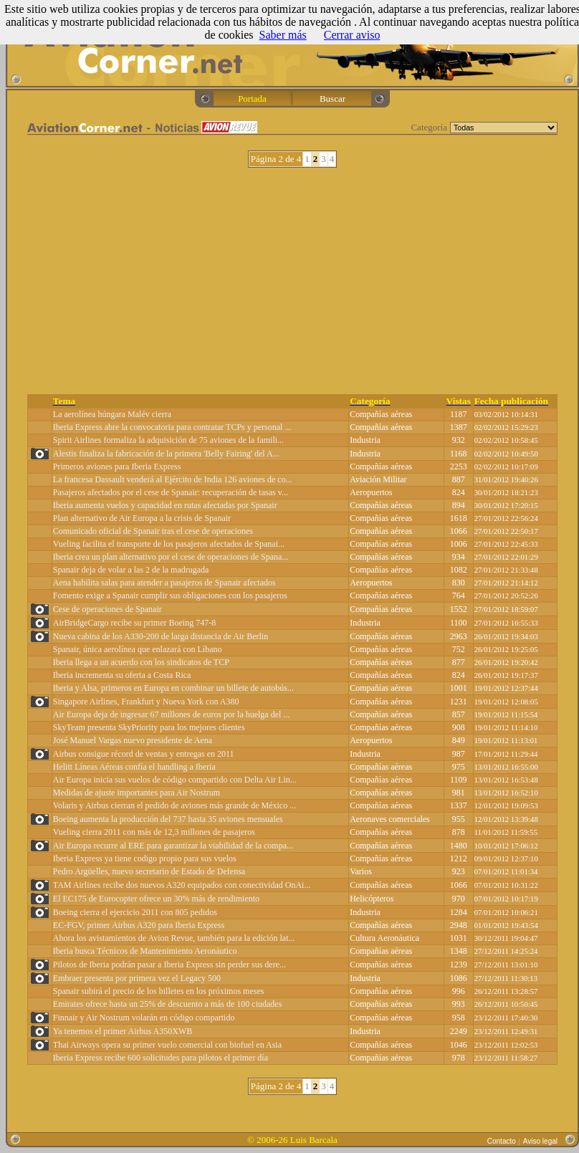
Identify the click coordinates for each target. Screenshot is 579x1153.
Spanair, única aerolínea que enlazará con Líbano (137, 649)
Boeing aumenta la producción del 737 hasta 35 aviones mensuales (168, 819)
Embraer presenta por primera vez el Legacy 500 (137, 978)
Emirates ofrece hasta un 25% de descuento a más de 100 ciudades (167, 1004)
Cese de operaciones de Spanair (107, 609)
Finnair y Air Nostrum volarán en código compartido (144, 1018)
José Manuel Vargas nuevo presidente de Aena (132, 740)
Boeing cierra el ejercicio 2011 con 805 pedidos (135, 912)
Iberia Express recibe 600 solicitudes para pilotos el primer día (160, 1058)
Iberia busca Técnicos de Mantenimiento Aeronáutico (145, 951)
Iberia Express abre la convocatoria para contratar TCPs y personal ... (172, 427)
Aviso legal (540, 1141)
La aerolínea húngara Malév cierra (112, 414)
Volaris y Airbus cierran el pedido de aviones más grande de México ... (174, 805)
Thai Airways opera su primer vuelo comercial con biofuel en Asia (167, 1045)
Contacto (501, 1141)
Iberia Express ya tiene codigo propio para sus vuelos (144, 858)
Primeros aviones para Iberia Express (117, 466)
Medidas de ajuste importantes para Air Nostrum (136, 793)
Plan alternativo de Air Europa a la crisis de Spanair (142, 518)
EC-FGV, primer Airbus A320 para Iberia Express (138, 925)
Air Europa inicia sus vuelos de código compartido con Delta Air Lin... (175, 780)
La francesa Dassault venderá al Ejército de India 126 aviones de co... (172, 479)
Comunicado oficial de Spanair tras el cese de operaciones (153, 531)
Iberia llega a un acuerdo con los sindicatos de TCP (141, 662)
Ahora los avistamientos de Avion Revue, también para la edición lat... (174, 938)
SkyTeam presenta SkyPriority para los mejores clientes (149, 727)
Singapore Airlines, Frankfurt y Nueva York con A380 (146, 702)
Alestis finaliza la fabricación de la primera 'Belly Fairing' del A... (166, 454)
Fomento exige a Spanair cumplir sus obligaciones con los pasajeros (170, 595)
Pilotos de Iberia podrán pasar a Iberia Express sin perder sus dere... (169, 965)
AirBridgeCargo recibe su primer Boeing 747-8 (134, 623)
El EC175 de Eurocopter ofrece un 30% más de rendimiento (156, 899)
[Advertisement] (292, 281)
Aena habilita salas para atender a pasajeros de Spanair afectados (164, 583)
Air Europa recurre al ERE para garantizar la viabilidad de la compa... (173, 846)
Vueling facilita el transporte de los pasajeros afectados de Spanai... (168, 544)
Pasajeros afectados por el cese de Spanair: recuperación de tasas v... (170, 492)
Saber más (283, 35)
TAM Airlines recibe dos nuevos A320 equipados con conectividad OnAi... (182, 885)
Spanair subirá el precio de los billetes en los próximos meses (158, 991)
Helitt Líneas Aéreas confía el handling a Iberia (134, 767)
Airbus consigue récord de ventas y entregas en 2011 (143, 754)
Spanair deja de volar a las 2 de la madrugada (131, 570)
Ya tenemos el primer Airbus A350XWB (122, 1031)
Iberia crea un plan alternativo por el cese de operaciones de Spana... (171, 557)
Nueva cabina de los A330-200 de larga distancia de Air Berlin (160, 636)
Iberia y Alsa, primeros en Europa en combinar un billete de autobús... (173, 688)
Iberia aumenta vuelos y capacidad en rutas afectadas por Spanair (165, 505)
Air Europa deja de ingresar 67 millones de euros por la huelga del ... (171, 714)
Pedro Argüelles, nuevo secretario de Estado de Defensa (149, 871)
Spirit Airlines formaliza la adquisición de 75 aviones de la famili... (168, 440)
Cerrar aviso (352, 35)
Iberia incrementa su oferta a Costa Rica (122, 675)
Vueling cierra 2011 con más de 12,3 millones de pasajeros (154, 832)
